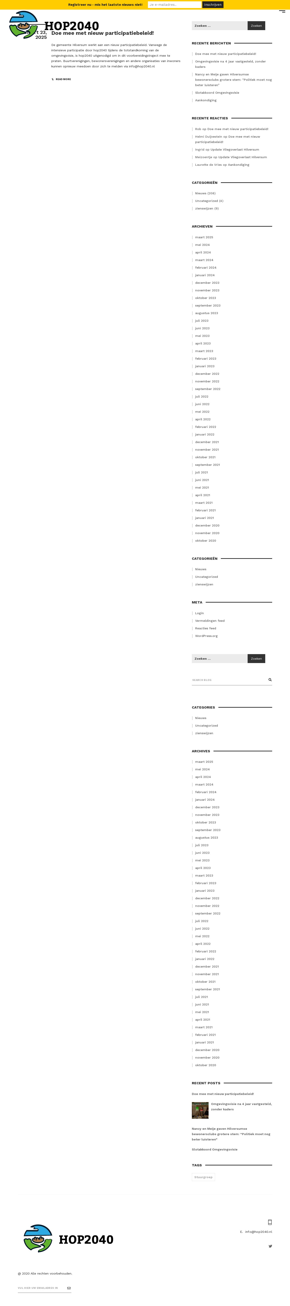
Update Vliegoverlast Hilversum (235, 149)
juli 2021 (201, 472)
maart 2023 (204, 351)
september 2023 (208, 305)
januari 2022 (204, 434)
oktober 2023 (205, 298)
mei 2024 (202, 245)
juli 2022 (201, 396)
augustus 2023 (206, 313)
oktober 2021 (205, 457)
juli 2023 (202, 320)
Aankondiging (206, 100)
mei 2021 (202, 487)
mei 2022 (202, 411)
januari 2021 (204, 518)
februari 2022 (205, 427)
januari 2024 (205, 275)
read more (63, 79)
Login (199, 613)
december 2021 (207, 442)
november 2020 (207, 533)
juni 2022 (202, 404)
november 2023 (207, 290)
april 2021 (202, 495)
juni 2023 (202, 328)
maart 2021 (204, 502)
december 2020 (207, 525)
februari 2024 (206, 267)
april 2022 (203, 419)
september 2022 (207, 389)
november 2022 (207, 381)
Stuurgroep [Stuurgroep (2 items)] (203, 1177)
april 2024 (203, 252)
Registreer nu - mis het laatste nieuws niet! (105, 5)
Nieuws (200, 193)
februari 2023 (205, 358)
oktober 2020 (205, 540)
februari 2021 (205, 510)
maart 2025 (204, 237)
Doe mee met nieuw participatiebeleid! (237, 129)
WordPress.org (206, 636)
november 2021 (207, 449)
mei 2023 (202, 336)
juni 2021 (202, 480)
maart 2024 (204, 260)
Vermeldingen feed (210, 620)
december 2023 (207, 282)
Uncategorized (206, 201)
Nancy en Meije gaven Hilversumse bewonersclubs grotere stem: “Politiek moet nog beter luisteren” (233, 80)
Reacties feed (205, 628)
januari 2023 (205, 366)
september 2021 (207, 464)
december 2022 (207, 373)
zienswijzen (204, 208)
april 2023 (203, 343)
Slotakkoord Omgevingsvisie (217, 92)
